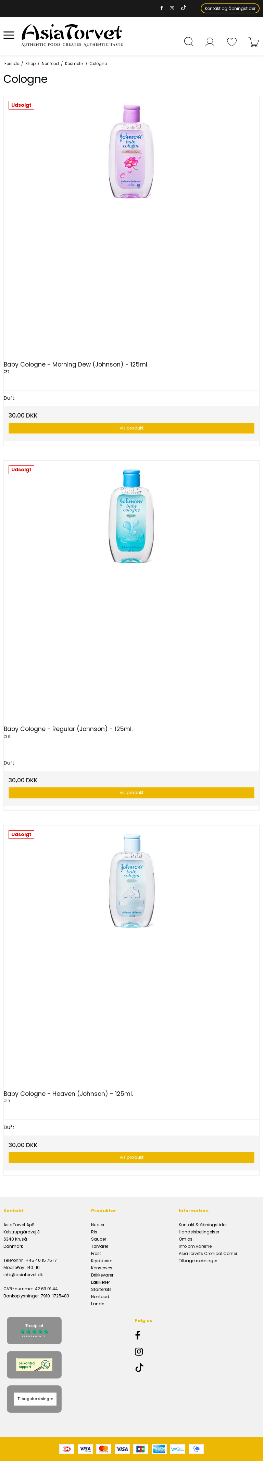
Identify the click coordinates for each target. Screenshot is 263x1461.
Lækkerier (100, 1282)
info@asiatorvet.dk (23, 1275)
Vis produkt (131, 428)
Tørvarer (99, 1246)
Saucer (98, 1239)
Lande (97, 1304)
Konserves (101, 1268)
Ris (94, 1232)
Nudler (97, 1225)
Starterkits (101, 1289)
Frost (96, 1253)
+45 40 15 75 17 (41, 1260)
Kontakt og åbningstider (230, 8)
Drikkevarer (102, 1275)
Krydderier (101, 1261)
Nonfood (100, 1296)
